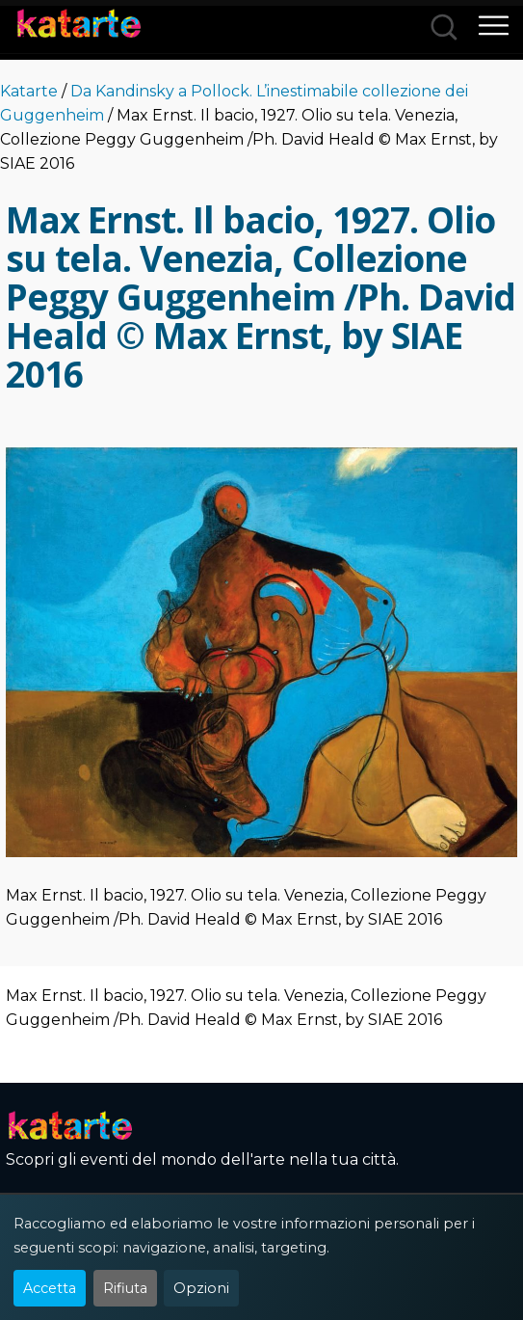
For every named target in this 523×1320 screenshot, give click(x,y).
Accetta (49, 1288)
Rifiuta (125, 1288)
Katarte (29, 91)
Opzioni (201, 1288)
